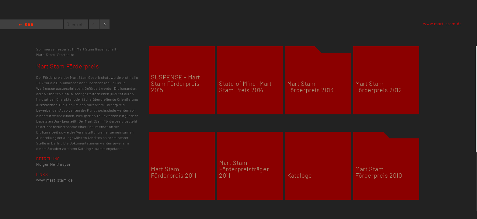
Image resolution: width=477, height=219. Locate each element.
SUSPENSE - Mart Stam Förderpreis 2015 (175, 83)
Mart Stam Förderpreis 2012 (378, 86)
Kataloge (299, 175)
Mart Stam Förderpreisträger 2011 (244, 169)
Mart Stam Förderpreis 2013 (310, 86)
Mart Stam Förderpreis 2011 (174, 172)
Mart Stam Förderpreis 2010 (378, 172)
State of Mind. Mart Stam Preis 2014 (245, 86)
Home (26, 25)
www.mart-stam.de (442, 23)
